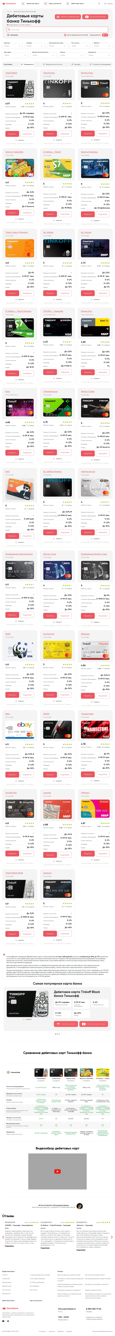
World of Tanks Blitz (14, 152)
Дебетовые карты (8, 1300)
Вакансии (61, 1331)
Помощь (110, 4)
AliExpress (85, 634)
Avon (7, 391)
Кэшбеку (77, 64)
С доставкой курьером (37, 1278)
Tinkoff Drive (49, 73)
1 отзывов (30, 509)
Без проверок (34, 1286)
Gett (7, 471)
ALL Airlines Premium (52, 471)
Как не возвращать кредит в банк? (69, 1275)
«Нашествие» (87, 714)
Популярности (29, 64)
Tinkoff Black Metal (14, 873)
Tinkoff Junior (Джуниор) (16, 232)
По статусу (75, 43)
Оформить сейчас (68, 1024)
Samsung (47, 873)
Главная (9, 11)
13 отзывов (106, 345)
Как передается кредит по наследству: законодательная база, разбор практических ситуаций (98, 1296)
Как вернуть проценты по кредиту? (69, 1290)
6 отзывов (68, 106)
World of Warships (89, 152)
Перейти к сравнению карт (70, 17)
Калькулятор (6, 1293)
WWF (7, 634)
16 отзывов (106, 826)
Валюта (96, 43)
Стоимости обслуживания (101, 64)
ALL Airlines (48, 232)
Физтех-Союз (49, 554)
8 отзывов (30, 185)
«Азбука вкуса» (88, 471)
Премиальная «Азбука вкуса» (19, 554)
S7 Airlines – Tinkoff (52, 152)
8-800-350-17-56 (93, 1309)
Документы (92, 52)
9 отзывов (106, 426)
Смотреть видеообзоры (96, 1024)
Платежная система (56, 43)
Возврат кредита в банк (93, 1290)
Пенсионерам (6, 1282)
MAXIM (46, 714)
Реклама (69, 1331)
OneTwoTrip (48, 634)
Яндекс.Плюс (87, 73)
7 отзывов (30, 425)
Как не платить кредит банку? (95, 1275)
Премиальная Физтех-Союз (94, 554)
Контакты (52, 1331)
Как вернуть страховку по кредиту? (97, 1284)
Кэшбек (29, 43)
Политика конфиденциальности (102, 1331)
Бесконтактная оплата (40, 52)
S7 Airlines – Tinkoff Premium (18, 311)
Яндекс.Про (86, 311)
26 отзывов (30, 107)
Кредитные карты (8, 1271)
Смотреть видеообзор (97, 17)
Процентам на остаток (54, 64)
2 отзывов (68, 505)
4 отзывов (68, 266)
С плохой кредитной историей (40, 1275)
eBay (7, 714)
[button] (55, 1034)
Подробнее (27, 134)
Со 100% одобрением (37, 1282)
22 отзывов (30, 907)
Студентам (6, 1278)
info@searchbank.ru (67, 1309)
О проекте (42, 1331)
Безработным (6, 1286)
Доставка (7, 52)
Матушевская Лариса (61, 1205)
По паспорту (6, 1290)
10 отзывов (106, 747)
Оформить (12, 134)
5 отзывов (68, 187)
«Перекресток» (50, 391)
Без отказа (33, 1290)
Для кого (7, 43)
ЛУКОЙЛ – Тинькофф (53, 311)
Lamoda (47, 793)
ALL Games (86, 232)
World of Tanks (88, 391)
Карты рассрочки (36, 1300)
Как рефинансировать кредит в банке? (98, 1278)
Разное (62, 52)
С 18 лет (5, 1275)
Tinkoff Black (11, 73)
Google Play (11, 793)
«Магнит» (85, 793)
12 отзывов (106, 266)
